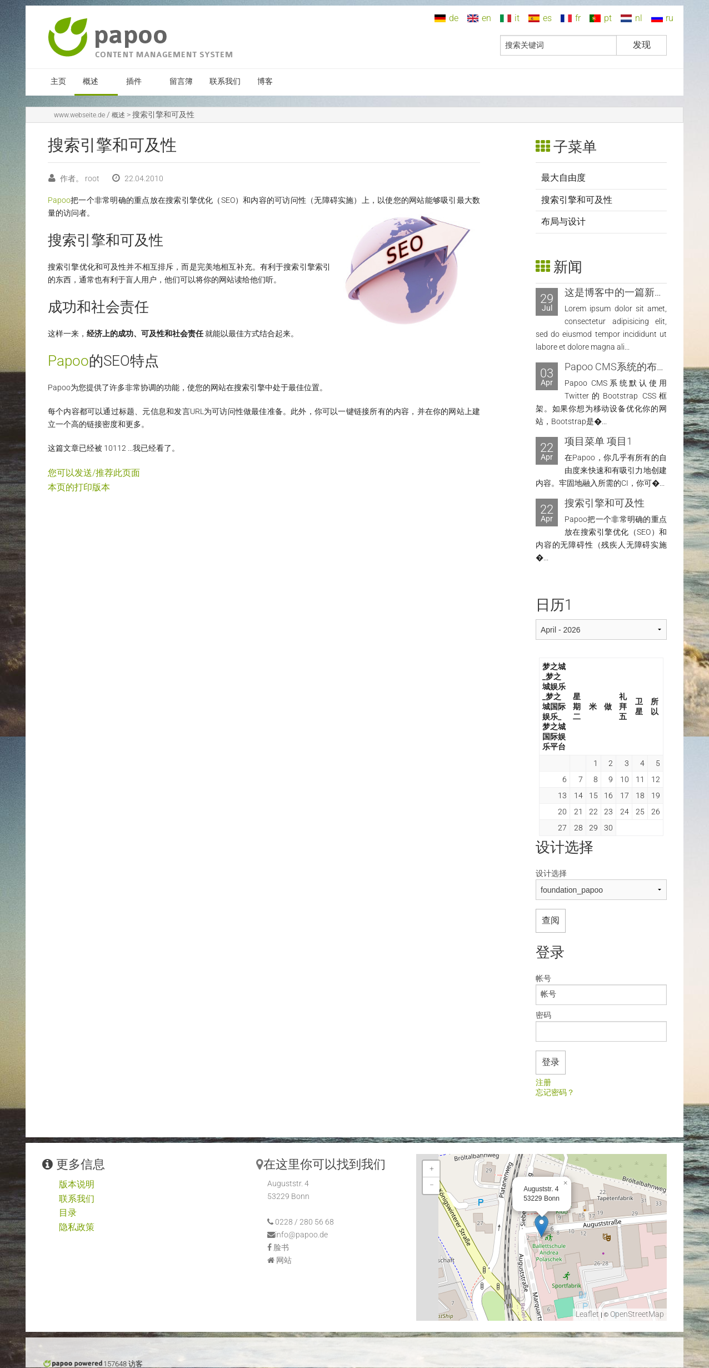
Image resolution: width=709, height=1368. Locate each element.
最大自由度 (563, 177)
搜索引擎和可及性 (576, 200)
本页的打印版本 (79, 487)
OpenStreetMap (637, 1314)
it (517, 18)
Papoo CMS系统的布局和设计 (631, 366)
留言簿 (181, 81)
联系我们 (225, 81)
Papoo (59, 200)
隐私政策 (76, 1227)
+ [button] (432, 1168)
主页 (58, 81)
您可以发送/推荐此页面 (94, 472)
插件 (134, 81)
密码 (543, 1015)
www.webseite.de (79, 115)
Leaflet (587, 1314)
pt (608, 18)
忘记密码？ (555, 1093)
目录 (68, 1212)
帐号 (543, 978)
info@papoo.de (301, 1235)
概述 (90, 81)
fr (578, 18)
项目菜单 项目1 (598, 441)
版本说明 (76, 1184)
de (453, 18)
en (486, 18)
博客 (265, 81)
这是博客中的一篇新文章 (620, 292)
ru (669, 18)
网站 (284, 1260)
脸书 (281, 1247)
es (547, 18)
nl (638, 18)
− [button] (432, 1185)
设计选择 (551, 873)
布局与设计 (563, 221)
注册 (543, 1083)
